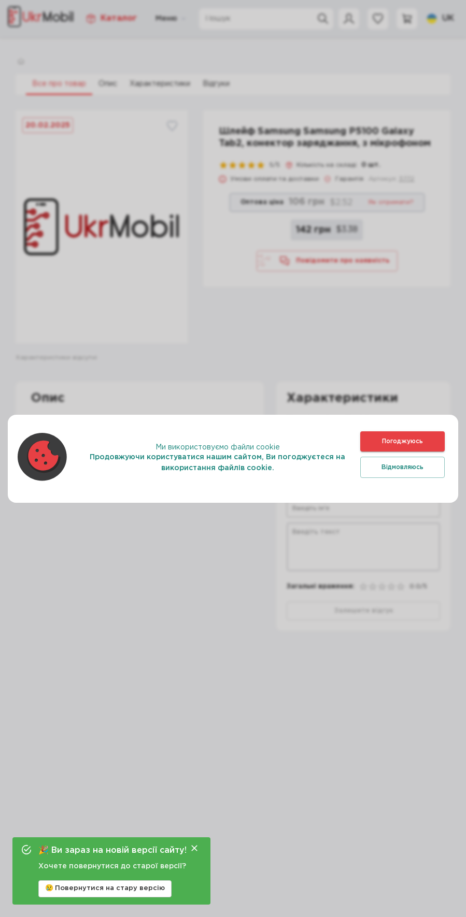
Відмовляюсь (402, 467)
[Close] (194, 848)
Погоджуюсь (402, 441)
